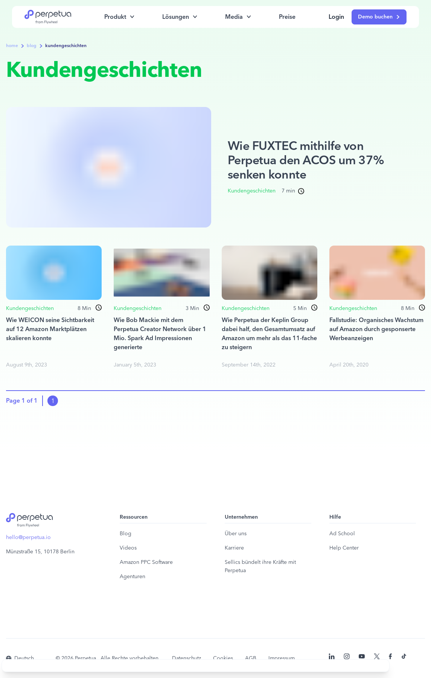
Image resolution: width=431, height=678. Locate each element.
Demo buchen (379, 16)
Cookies (223, 658)
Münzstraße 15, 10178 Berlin (40, 552)
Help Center (344, 548)
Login (336, 16)
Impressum (281, 658)
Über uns (236, 533)
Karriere (234, 548)
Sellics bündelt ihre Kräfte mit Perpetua (260, 566)
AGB (250, 658)
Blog (125, 533)
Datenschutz (186, 658)
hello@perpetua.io (28, 537)
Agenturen (132, 576)
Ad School (342, 533)
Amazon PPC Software (146, 562)
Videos (128, 548)
